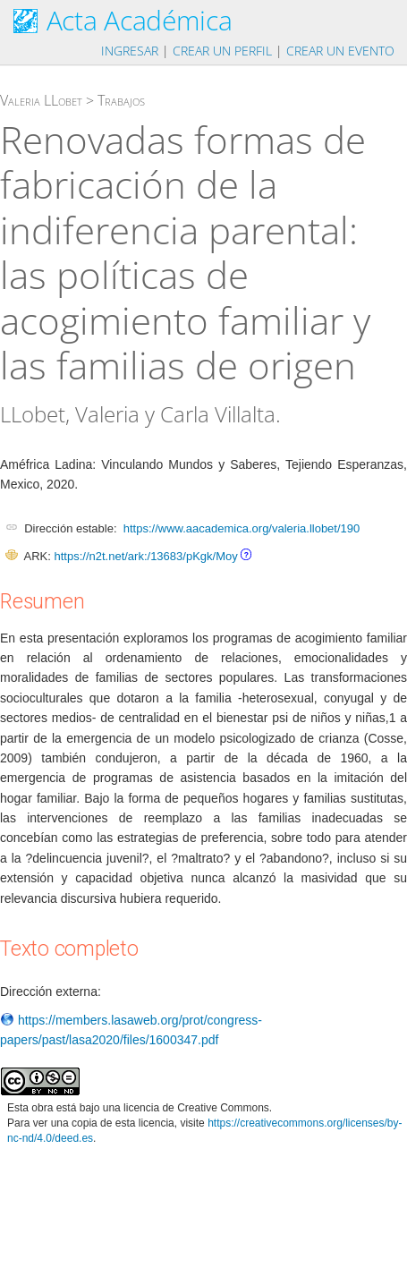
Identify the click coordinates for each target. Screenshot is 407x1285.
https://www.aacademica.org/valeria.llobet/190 (241, 528)
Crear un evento (340, 50)
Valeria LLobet (41, 100)
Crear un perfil (222, 50)
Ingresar (129, 50)
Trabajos (121, 100)
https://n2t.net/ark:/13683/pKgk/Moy (145, 556)
